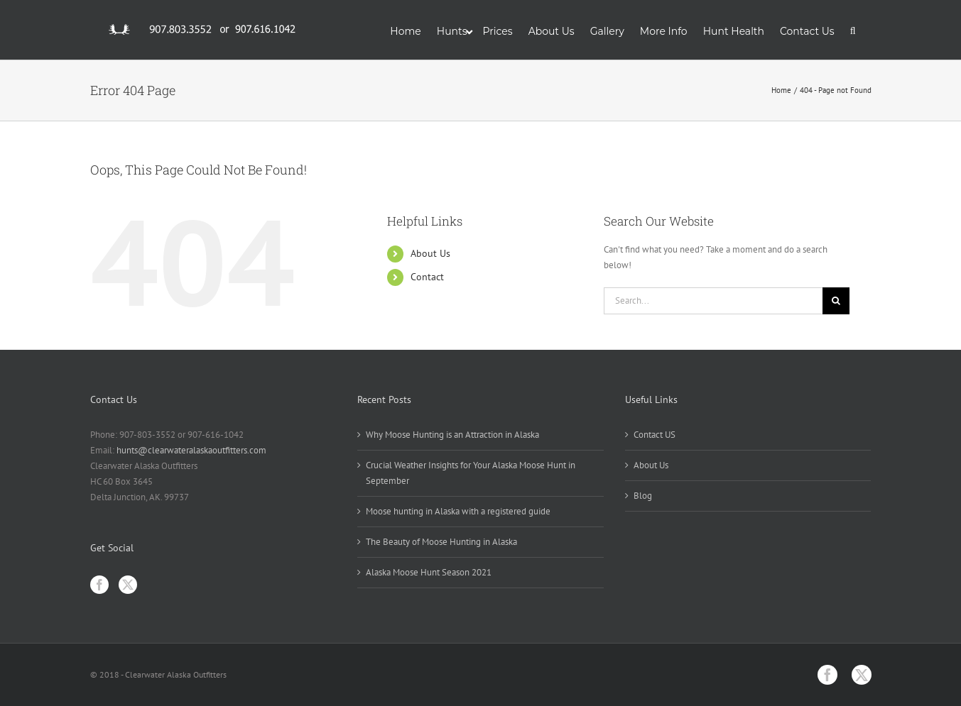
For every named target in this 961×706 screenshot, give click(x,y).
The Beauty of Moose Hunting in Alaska (441, 542)
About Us (430, 253)
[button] (853, 30)
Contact (427, 276)
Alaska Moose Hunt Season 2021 (429, 572)
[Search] (835, 300)
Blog (643, 496)
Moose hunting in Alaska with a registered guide (458, 511)
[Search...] (713, 300)
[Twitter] (128, 584)
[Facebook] (99, 584)
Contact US (654, 435)
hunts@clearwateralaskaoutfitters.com (191, 450)
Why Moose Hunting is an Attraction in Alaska (452, 435)
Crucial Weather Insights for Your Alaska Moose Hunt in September (470, 473)
